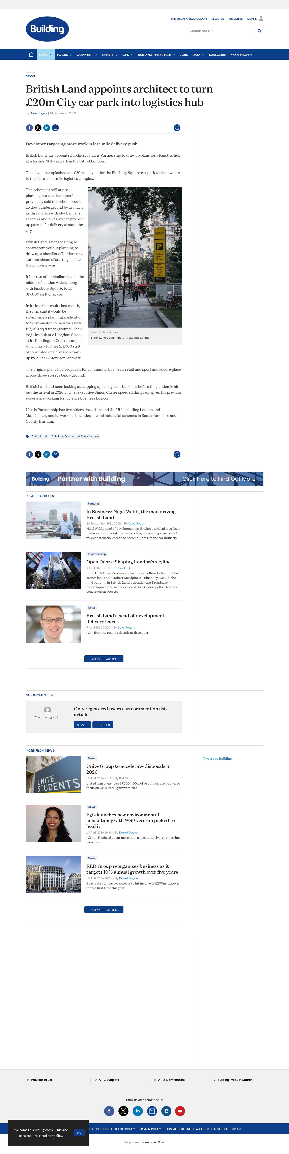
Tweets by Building (217, 758)
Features (93, 503)
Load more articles (104, 659)
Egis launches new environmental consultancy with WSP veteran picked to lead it (130, 820)
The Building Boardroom (189, 18)
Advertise (221, 1129)
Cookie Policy (124, 1129)
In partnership (97, 554)
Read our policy (50, 1135)
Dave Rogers (38, 113)
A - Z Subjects (109, 1080)
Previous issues (42, 1080)
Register (217, 18)
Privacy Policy (150, 1129)
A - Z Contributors (171, 1080)
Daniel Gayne (128, 832)
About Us (202, 1129)
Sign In (252, 18)
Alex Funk (124, 568)
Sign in (82, 725)
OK (79, 1133)
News (30, 76)
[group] (240, 54)
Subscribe (236, 18)
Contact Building (178, 1129)
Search (259, 31)
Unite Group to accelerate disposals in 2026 (128, 769)
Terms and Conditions (92, 1129)
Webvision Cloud (155, 1142)
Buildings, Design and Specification (75, 436)
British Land (39, 436)
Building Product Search (235, 1080)
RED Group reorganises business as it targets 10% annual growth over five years (132, 869)
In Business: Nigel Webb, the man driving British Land (131, 514)
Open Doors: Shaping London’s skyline (128, 561)
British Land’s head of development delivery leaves (125, 618)
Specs (236, 1129)
